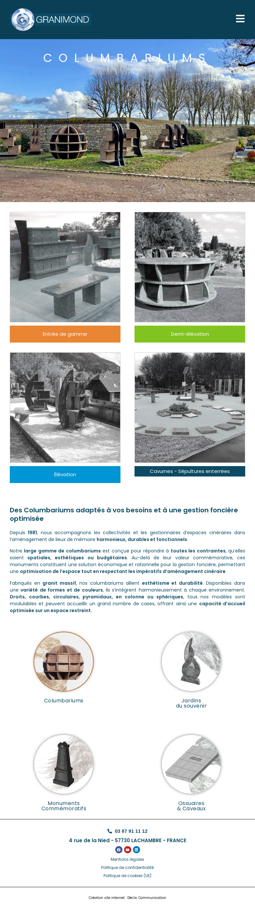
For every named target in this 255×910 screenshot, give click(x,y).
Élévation (65, 474)
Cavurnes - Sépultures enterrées (190, 471)
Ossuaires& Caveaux (191, 806)
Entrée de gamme (65, 333)
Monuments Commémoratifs (64, 806)
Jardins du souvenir (191, 703)
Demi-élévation (190, 333)
